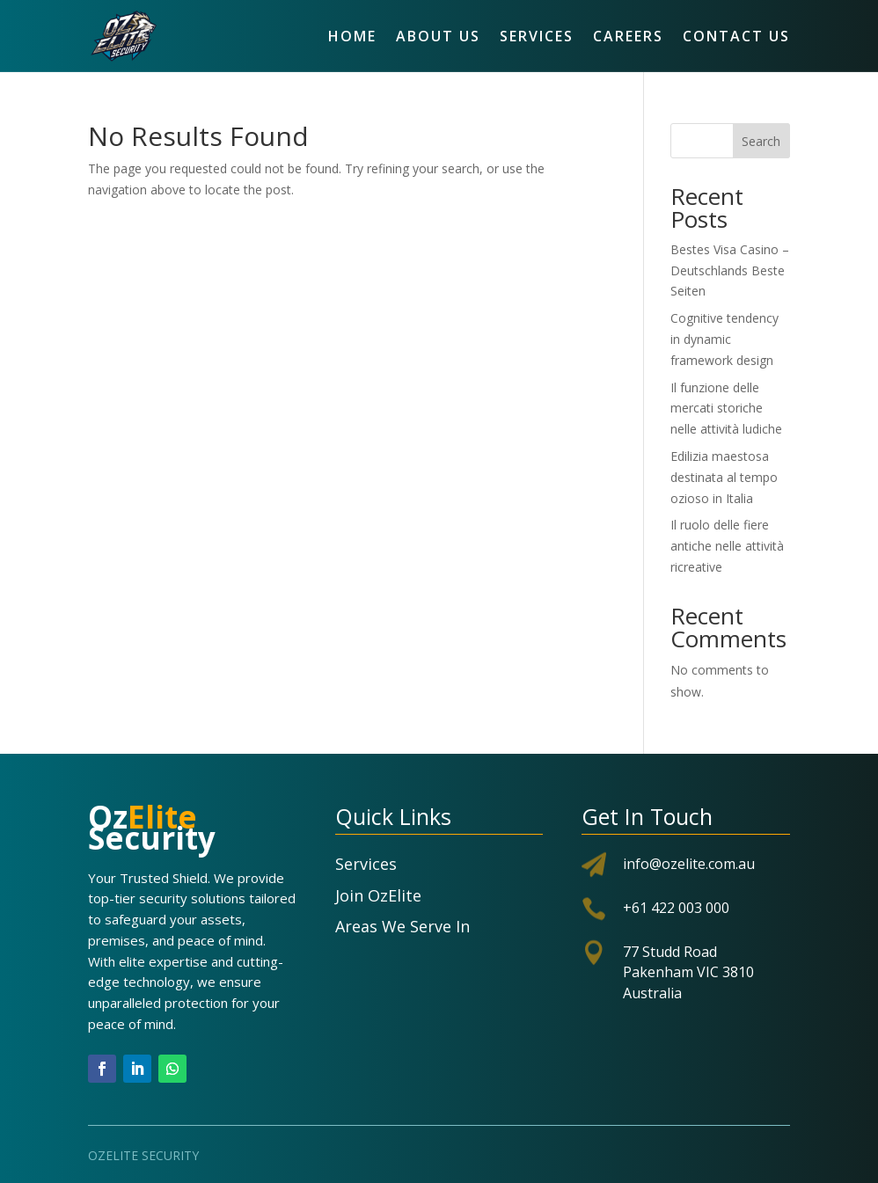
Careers (628, 36)
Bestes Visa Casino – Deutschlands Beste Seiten (729, 270)
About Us (438, 36)
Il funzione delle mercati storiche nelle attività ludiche (726, 408)
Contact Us (736, 36)
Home (352, 36)
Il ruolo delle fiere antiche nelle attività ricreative (727, 545)
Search (761, 141)
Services (537, 36)
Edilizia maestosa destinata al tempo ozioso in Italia (724, 477)
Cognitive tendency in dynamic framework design (724, 339)
